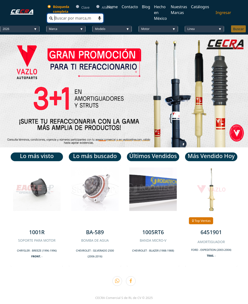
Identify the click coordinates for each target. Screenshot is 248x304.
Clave (85, 7)
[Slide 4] (128, 141)
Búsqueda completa (61, 9)
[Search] (75, 18)
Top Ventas (201, 220)
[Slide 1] (102, 141)
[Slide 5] (137, 141)
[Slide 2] (111, 141)
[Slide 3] (119, 141)
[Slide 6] (145, 141)
